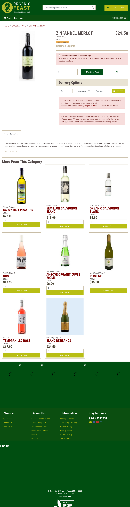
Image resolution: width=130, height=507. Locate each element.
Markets (34, 417)
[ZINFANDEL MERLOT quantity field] (67, 72)
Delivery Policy (66, 405)
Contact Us (7, 401)
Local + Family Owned (40, 397)
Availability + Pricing (68, 401)
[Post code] (101, 91)
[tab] (11, 133)
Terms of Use (65, 417)
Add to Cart (92, 72)
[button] (117, 72)
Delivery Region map (86, 105)
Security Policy (66, 413)
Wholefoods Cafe (39, 405)
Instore (34, 413)
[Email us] (90, 400)
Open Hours (8, 405)
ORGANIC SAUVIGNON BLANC (104, 210)
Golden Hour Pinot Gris (18, 210)
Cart (7, 18)
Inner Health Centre (39, 409)
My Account (7, 397)
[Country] (83, 91)
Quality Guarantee (68, 397)
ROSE (6, 276)
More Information (11, 134)
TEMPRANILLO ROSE (16, 341)
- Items (119, 7)
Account (19, 18)
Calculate (118, 91)
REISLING (96, 276)
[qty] (66, 91)
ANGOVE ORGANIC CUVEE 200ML (63, 276)
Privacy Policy (66, 409)
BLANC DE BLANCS (58, 341)
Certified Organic (62, 42)
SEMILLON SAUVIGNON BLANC (61, 210)
